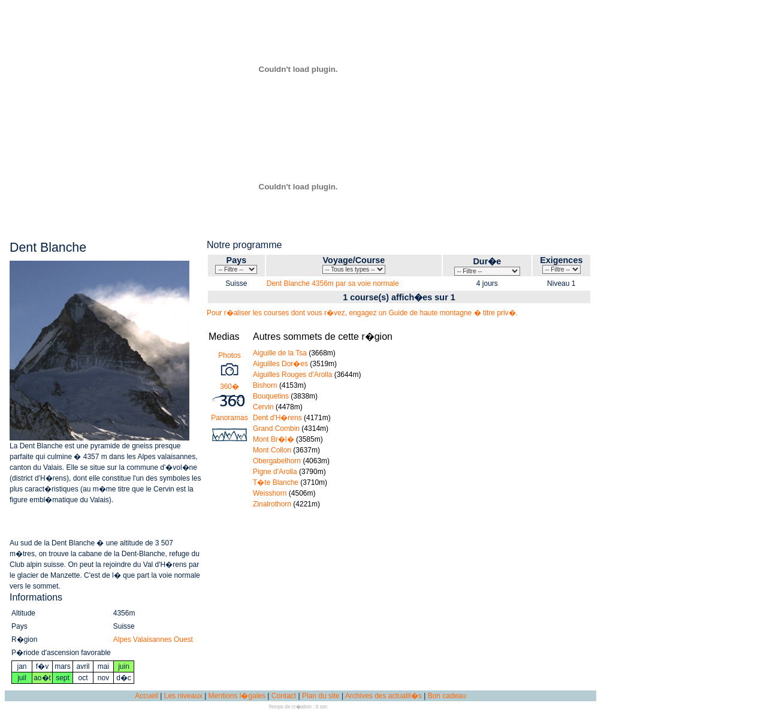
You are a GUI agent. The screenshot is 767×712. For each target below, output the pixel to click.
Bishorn (265, 385)
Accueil (146, 696)
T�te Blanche (275, 482)
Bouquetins (271, 396)
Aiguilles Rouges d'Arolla (292, 374)
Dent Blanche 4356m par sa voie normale (333, 283)
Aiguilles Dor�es (280, 364)
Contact (283, 696)
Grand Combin (276, 428)
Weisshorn (269, 493)
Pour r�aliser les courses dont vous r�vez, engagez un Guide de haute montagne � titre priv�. (362, 313)
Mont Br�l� (273, 439)
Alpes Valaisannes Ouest (153, 639)
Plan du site (321, 696)
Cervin (263, 407)
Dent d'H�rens (277, 418)
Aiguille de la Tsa (280, 353)
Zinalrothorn (272, 504)
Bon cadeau (447, 696)
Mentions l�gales (237, 696)
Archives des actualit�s (383, 696)
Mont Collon (272, 450)
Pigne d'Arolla (275, 471)
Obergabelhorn (277, 461)
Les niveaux (183, 696)
